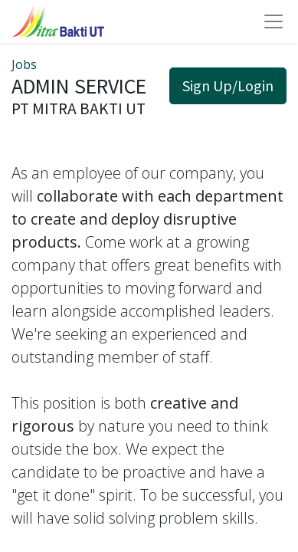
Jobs (24, 64)
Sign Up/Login (227, 85)
